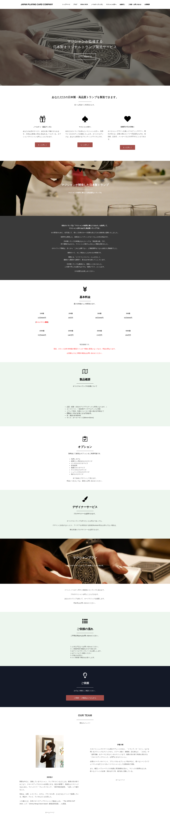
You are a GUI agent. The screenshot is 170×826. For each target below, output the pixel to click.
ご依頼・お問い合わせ (134, 4)
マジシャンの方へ (111, 4)
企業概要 (147, 4)
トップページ (66, 4)
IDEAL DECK (84, 4)
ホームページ (49, 812)
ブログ (75, 4)
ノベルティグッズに (97, 4)
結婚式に (122, 4)
